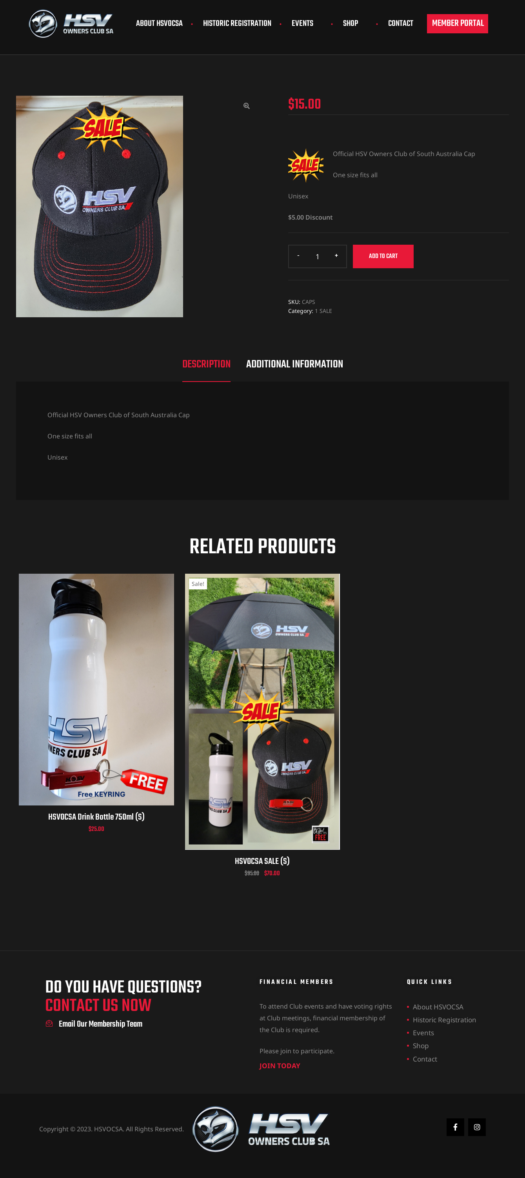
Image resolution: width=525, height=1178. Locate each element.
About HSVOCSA (159, 23)
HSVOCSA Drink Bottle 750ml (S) (96, 817)
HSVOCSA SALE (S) (262, 861)
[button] (457, 23)
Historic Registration (237, 23)
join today (273, 1063)
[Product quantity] (317, 256)
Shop (355, 23)
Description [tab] (206, 364)
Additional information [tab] (294, 364)
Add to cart (383, 256)
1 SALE (323, 310)
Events (307, 23)
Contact (400, 23)
